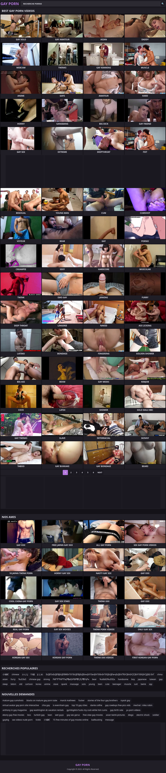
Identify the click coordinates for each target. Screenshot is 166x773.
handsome (123, 679)
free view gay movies (93, 715)
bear (94, 679)
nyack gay (125, 700)
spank (64, 684)
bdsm (13, 684)
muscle (127, 684)
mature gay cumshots (13, 700)
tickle (38, 719)
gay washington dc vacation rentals (47, 710)
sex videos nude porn (22, 719)
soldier (156, 715)
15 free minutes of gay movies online (70, 719)
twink (143, 684)
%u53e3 (22, 679)
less (29, 715)
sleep (5, 684)
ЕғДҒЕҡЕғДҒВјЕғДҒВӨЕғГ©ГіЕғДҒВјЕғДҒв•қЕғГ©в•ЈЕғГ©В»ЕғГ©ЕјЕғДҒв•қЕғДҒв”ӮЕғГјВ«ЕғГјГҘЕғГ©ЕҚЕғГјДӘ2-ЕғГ (100, 674)
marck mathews (67, 700)
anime (47, 684)
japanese (142, 679)
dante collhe (96, 705)
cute (107, 684)
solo (84, 684)
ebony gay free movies (13, 715)
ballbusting (96, 719)
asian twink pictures (115, 715)
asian (5, 679)
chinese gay (34, 679)
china (160, 674)
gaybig (6, 719)
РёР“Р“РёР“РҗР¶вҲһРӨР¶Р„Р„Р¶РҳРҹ (71, 679)
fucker (81, 700)
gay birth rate (116, 710)
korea (38, 684)
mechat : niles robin (142, 705)
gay (161, 679)
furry (13, 679)
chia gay (46, 705)
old (20, 684)
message (109, 719)
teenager (116, 684)
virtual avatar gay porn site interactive (21, 705)
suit (136, 684)
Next (100, 472)
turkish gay (39, 715)
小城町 (6, 674)
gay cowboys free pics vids (117, 705)
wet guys (59, 715)
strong (47, 679)
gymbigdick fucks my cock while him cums (87, 710)
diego (131, 715)
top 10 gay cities (79, 705)
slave (55, 684)
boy (133, 679)
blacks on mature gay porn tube (41, 700)
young (92, 684)
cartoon (29, 684)
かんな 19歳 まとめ (32, 674)
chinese (15, 674)
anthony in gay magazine (15, 710)
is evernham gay (61, 705)
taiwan (153, 679)
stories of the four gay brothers (103, 700)
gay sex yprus (73, 715)
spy (150, 684)
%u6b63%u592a (107, 679)
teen (100, 684)
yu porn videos (133, 710)
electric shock (143, 715)
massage (74, 684)
